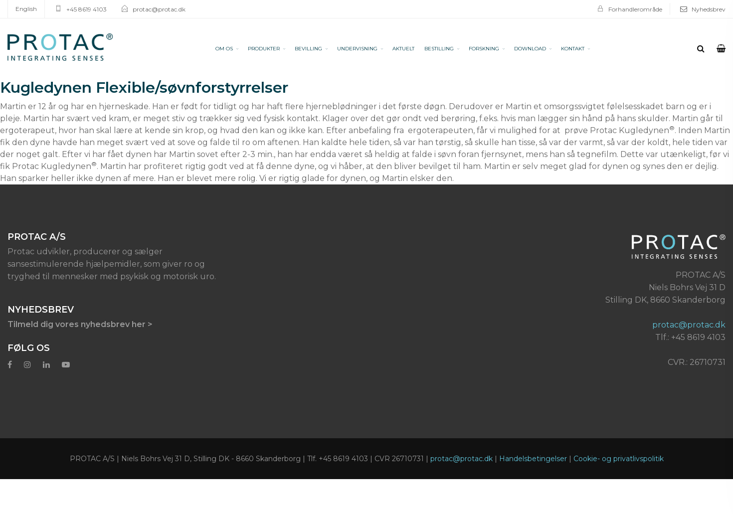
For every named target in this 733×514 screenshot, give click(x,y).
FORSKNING (484, 48)
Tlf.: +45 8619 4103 (690, 337)
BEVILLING (308, 48)
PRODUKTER (264, 48)
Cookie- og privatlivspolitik (618, 458)
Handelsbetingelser (533, 458)
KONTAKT (572, 48)
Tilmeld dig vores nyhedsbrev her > (80, 324)
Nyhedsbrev (709, 9)
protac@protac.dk (159, 9)
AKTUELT (403, 48)
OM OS (224, 48)
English (26, 8)
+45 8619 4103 (86, 9)
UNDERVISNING (357, 48)
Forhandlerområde (635, 9)
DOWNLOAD (530, 48)
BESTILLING (439, 48)
